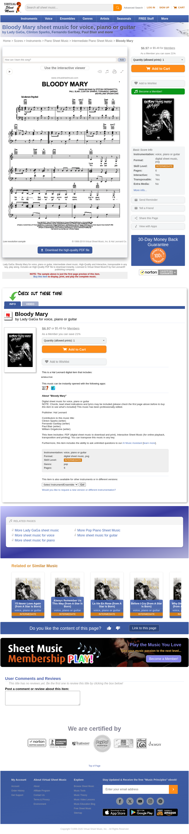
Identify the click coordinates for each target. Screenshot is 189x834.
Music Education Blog (84, 804)
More (164, 18)
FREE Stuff (146, 18)
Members (169, 47)
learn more (149, 443)
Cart (179, 7)
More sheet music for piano (35, 540)
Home (7, 40)
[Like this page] (109, 628)
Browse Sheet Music (84, 786)
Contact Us (39, 795)
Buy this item (40, 276)
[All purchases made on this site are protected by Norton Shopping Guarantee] (158, 272)
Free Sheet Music (82, 808)
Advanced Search (133, 7)
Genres (88, 18)
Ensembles (67, 18)
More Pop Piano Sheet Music (98, 530)
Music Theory (80, 795)
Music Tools (79, 790)
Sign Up (164, 7)
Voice (48, 18)
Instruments (29, 18)
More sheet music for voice (34, 535)
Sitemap (78, 813)
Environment (40, 804)
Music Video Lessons (84, 799)
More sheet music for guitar (97, 535)
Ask (122, 60)
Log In (151, 7)
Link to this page (144, 628)
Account (15, 786)
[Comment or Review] (42, 698)
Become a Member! (163, 658)
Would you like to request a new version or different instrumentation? (79, 489)
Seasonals (124, 18)
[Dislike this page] (118, 628)
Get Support (17, 795)
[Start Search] (117, 7)
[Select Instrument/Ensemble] (60, 484)
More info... (140, 190)
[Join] (173, 789)
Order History (17, 790)
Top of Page (94, 766)
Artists (104, 18)
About (36, 786)
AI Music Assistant (132, 443)
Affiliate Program (42, 790)
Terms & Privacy (42, 799)
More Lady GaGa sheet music (37, 530)
